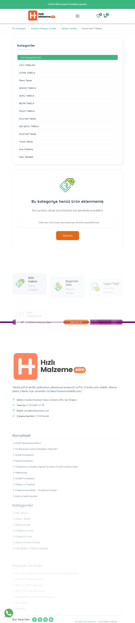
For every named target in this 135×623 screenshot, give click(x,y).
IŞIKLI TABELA (26, 95)
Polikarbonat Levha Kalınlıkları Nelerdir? (35, 479)
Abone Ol (76, 322)
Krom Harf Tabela (27, 134)
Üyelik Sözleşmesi (23, 485)
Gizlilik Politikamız (23, 509)
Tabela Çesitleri (69, 28)
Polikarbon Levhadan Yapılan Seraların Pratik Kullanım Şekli (45, 497)
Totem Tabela (26, 141)
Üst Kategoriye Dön (30, 57)
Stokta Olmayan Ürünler (43, 28)
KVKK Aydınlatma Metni (26, 473)
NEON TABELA (26, 103)
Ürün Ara (67, 235)
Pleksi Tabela (25, 80)
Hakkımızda (19, 503)
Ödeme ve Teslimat (23, 514)
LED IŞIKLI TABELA (29, 126)
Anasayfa (19, 28)
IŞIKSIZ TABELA (27, 88)
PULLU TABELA (27, 111)
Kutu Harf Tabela (27, 118)
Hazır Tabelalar (26, 156)
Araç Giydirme (26, 149)
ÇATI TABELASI (27, 65)
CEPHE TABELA (27, 72)
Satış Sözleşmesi (22, 491)
